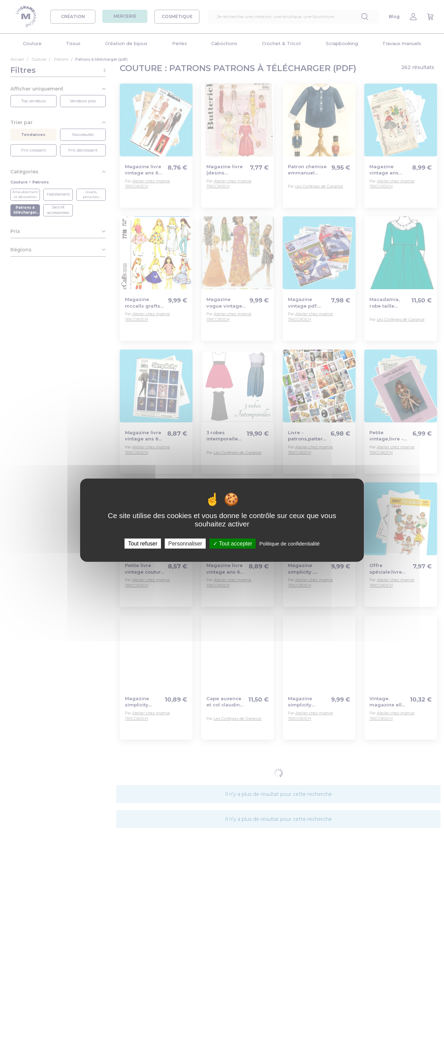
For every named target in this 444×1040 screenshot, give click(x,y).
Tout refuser (142, 543)
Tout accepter (232, 543)
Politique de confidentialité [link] (289, 543)
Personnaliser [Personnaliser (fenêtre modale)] (185, 543)
